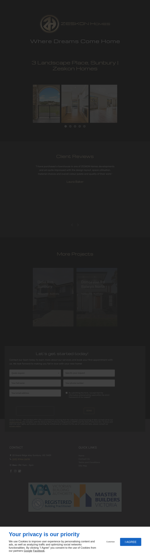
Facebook (39, 550)
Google (28, 550)
